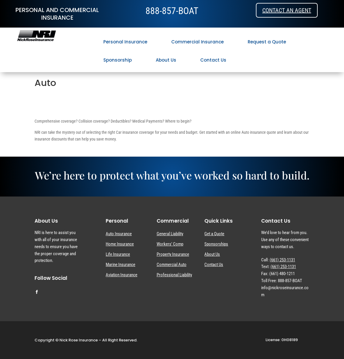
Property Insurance (173, 254)
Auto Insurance (119, 233)
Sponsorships (216, 244)
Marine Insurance (120, 264)
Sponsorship (117, 60)
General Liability (170, 233)
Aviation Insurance (121, 274)
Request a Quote (267, 42)
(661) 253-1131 (282, 260)
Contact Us (213, 60)
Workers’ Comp (170, 244)
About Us (166, 60)
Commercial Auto (171, 264)
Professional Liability (174, 274)
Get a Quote (214, 233)
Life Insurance (118, 254)
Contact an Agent (286, 10)
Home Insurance (120, 244)
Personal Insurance (125, 42)
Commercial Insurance (197, 42)
